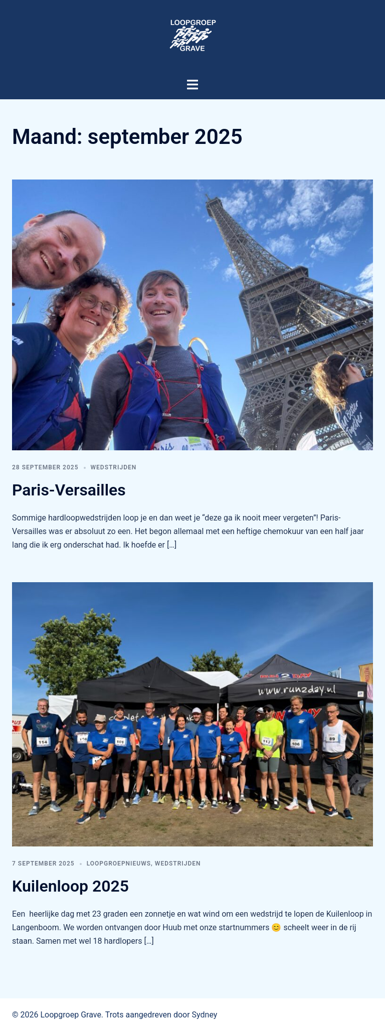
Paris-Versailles (69, 489)
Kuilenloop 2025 (70, 886)
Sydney (205, 1014)
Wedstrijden (114, 467)
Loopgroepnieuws (119, 863)
